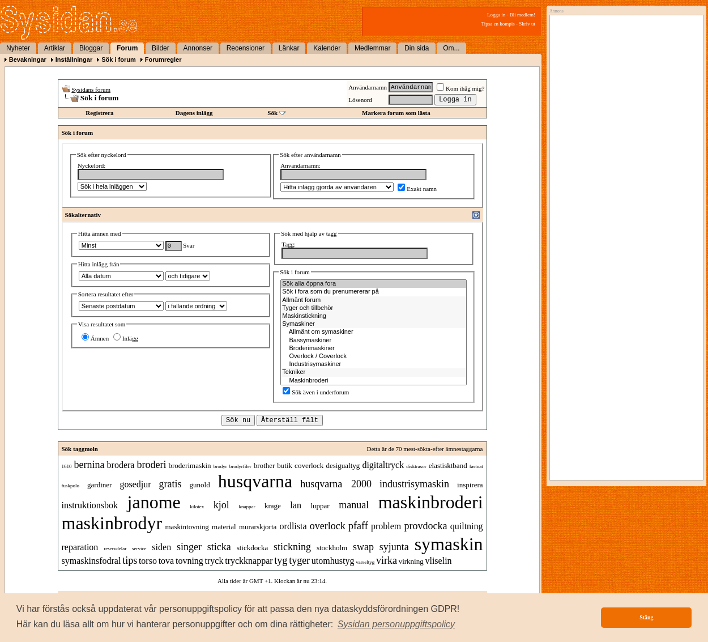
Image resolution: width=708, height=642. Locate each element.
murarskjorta (257, 526)
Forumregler (163, 59)
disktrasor (416, 466)
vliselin (438, 561)
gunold (200, 485)
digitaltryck (383, 465)
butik (284, 465)
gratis (170, 484)
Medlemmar (372, 48)
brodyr (220, 466)
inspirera (470, 485)
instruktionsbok (90, 505)
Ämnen (95, 338)
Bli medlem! (522, 15)
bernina (89, 464)
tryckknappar (248, 561)
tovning (189, 561)
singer (189, 546)
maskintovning (187, 526)
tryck (214, 561)
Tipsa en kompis (498, 24)
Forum (127, 48)
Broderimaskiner (373, 348)
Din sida (416, 48)
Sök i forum (118, 59)
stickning (292, 546)
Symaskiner (373, 324)
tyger (299, 560)
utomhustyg (333, 561)
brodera (121, 465)
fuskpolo (71, 485)
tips (129, 560)
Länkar (289, 48)
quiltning (466, 526)
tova (166, 561)
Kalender (326, 48)
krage (273, 505)
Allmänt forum (373, 300)
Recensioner (246, 48)
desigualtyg (343, 465)
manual (354, 505)
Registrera (99, 112)
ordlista (293, 526)
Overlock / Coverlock (373, 356)
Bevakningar (27, 59)
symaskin (449, 544)
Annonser (198, 48)
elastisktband (448, 465)
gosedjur (135, 484)
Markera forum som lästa (396, 112)
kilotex (197, 506)
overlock (328, 526)
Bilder (160, 48)
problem (386, 526)
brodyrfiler (240, 466)
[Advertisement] (624, 134)
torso (148, 561)
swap (363, 546)
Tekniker (373, 372)
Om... (451, 48)
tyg (280, 560)
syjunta (394, 546)
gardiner (99, 485)
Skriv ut (527, 24)
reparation (80, 547)
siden (161, 547)
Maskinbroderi (373, 381)
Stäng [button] (646, 617)
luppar (319, 505)
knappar (246, 506)
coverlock (309, 465)
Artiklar (54, 48)
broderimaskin (190, 465)
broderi (151, 464)
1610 (67, 466)
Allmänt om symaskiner (373, 332)
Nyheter (18, 48)
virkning (411, 561)
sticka (219, 546)
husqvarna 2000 (336, 484)
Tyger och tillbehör (373, 308)
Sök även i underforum (316, 392)
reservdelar (115, 548)
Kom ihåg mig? (460, 88)
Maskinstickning (373, 316)
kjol (221, 505)
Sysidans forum (90, 89)
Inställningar (74, 59)
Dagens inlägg (194, 112)
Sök (272, 112)
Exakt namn (417, 188)
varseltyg (365, 562)
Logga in (496, 15)
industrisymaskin (414, 484)
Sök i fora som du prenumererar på (373, 292)
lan (295, 505)
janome (154, 502)
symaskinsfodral (91, 561)
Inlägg (125, 338)
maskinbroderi (430, 502)
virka (386, 560)
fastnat (476, 466)
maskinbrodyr (112, 523)
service (139, 548)
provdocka (425, 526)
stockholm (332, 547)
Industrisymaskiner (373, 364)
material (224, 526)
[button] (396, 624)
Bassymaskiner (373, 341)
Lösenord (360, 99)
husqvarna (255, 481)
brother (264, 465)
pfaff (358, 526)
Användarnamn (367, 87)
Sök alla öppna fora (373, 284)
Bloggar (91, 48)
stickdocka (252, 547)
